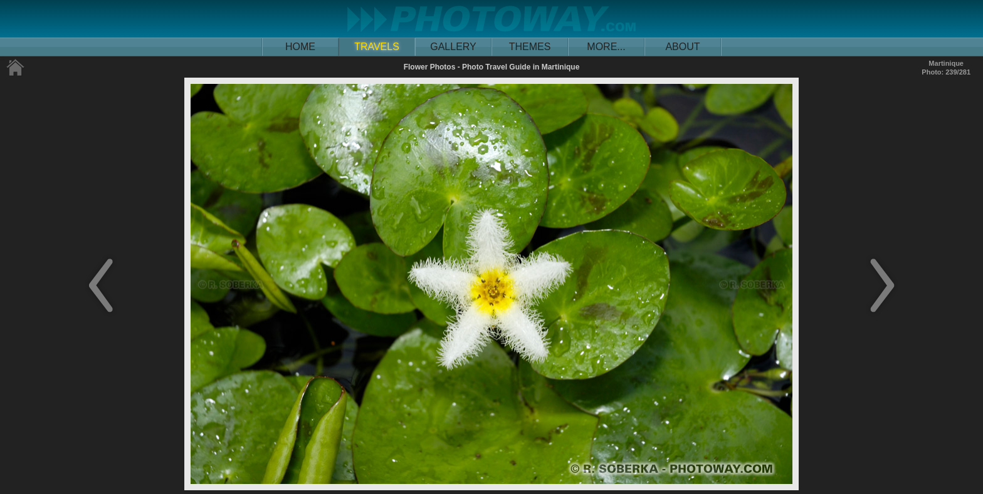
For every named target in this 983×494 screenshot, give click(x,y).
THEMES (530, 46)
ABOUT (682, 46)
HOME (300, 46)
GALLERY (453, 46)
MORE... (606, 46)
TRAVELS (376, 46)
